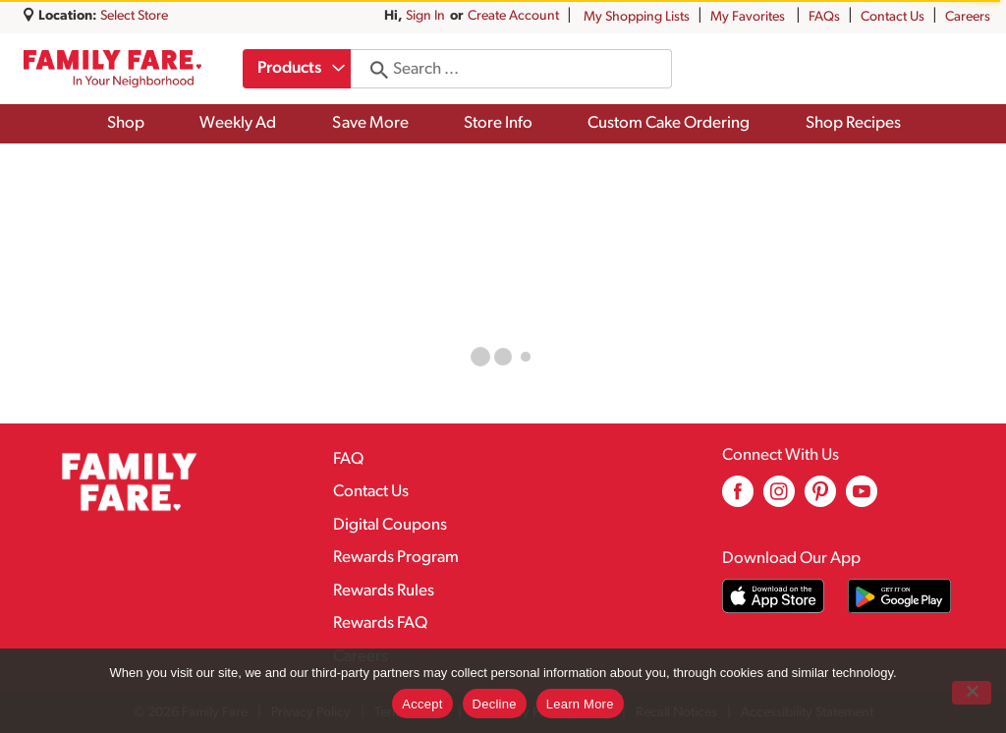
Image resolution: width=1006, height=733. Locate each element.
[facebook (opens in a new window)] (738, 498)
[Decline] (971, 693)
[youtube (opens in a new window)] (861, 498)
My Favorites (749, 17)
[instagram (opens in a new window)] (779, 498)
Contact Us (892, 17)
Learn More (580, 704)
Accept (422, 704)
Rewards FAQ (380, 623)
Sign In (425, 16)
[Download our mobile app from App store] (773, 596)
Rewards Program (396, 557)
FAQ (348, 459)
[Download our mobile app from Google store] (899, 596)
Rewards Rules (383, 591)
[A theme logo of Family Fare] (112, 68)
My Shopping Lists (637, 17)
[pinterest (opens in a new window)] (820, 498)
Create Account (513, 16)
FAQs (824, 17)
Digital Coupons (390, 525)
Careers (967, 17)
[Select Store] (135, 16)
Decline (495, 704)
